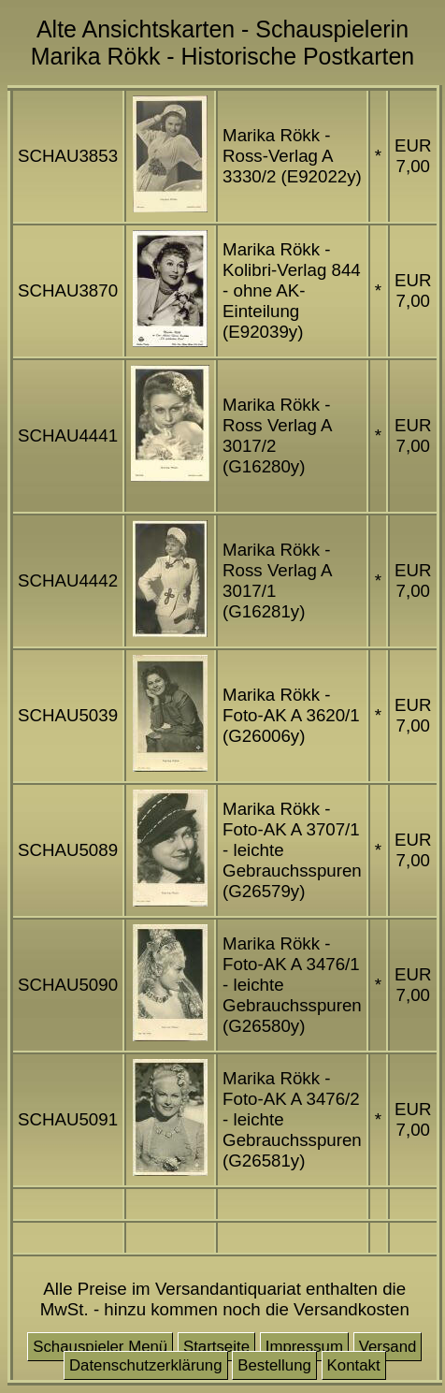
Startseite (216, 1347)
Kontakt (353, 1365)
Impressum (304, 1347)
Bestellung (274, 1365)
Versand (388, 1347)
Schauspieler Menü (100, 1347)
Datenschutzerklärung (145, 1365)
